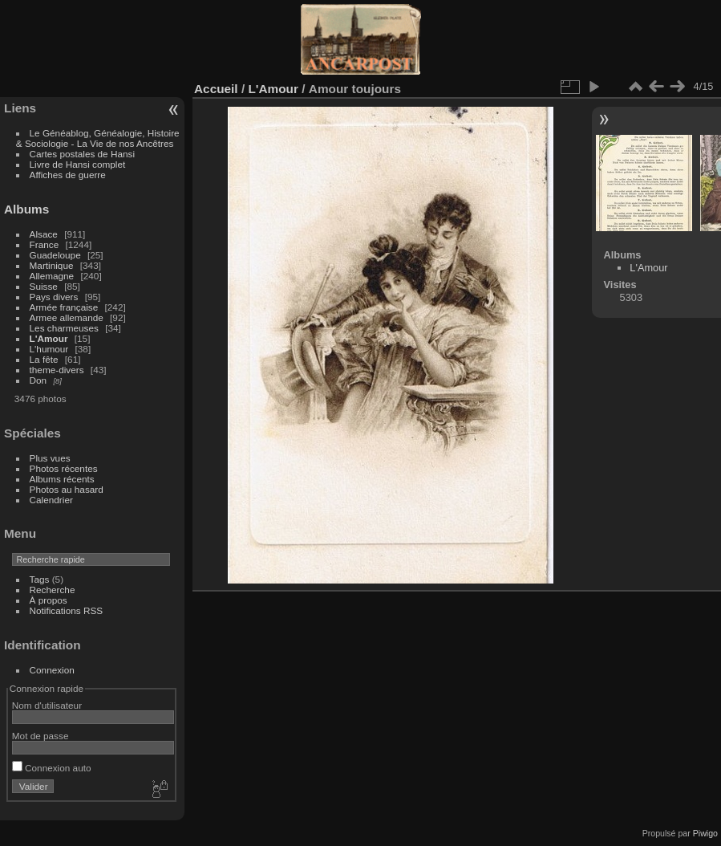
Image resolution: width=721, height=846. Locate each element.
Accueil (216, 89)
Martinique (52, 265)
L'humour (49, 349)
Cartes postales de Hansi (82, 153)
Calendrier (51, 499)
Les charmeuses (64, 328)
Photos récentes (64, 468)
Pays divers (54, 296)
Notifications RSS (66, 610)
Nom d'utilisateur (47, 705)
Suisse (44, 286)
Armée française (64, 307)
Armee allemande (66, 317)
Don (38, 380)
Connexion (52, 670)
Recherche (52, 589)
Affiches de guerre (68, 174)
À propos (48, 600)
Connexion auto (51, 768)
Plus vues (50, 458)
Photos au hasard (66, 489)
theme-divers (57, 369)
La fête (44, 359)
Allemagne (52, 275)
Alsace (44, 234)
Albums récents (62, 479)
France (44, 244)
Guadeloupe (55, 255)
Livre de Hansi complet (78, 164)
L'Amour (49, 338)
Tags (40, 579)
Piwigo (705, 833)
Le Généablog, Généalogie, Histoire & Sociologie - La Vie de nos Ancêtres (98, 138)
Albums (26, 209)
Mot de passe (40, 735)
